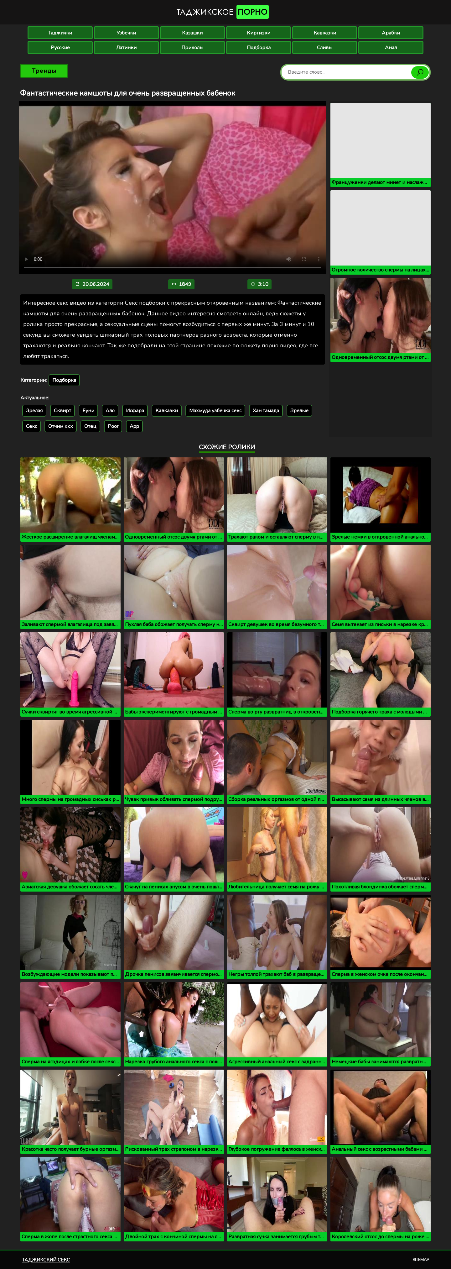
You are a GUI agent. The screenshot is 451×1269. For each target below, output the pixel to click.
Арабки (391, 32)
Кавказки (325, 32)
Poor (113, 426)
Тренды (44, 71)
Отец (90, 426)
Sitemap (420, 1260)
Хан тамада (266, 410)
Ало (110, 410)
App (134, 426)
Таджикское (222, 12)
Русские (60, 47)
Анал (391, 47)
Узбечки (126, 32)
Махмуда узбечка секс (215, 410)
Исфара (135, 410)
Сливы (324, 47)
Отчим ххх (60, 426)
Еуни (88, 410)
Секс (31, 426)
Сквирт (62, 410)
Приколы (192, 47)
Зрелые (299, 410)
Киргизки (258, 32)
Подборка (259, 47)
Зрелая (34, 410)
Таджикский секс (46, 1260)
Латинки (126, 47)
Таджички (60, 32)
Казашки (192, 32)
